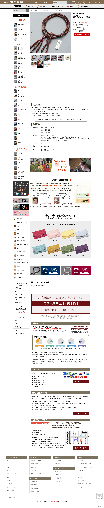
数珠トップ (17, 6)
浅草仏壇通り (81, 480)
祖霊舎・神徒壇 (11, 487)
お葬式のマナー (58, 481)
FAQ (16, 291)
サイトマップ (81, 473)
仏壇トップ (36, 2)
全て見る (9, 460)
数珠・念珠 (19, 218)
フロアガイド (18, 327)
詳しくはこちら (81, 381)
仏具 (8, 477)
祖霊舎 (18, 266)
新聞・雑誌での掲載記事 (84, 484)
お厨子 (18, 248)
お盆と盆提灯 (58, 460)
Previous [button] (32, 32)
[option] (50, 32)
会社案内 (17, 320)
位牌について (34, 470)
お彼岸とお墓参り (59, 478)
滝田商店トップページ (84, 487)
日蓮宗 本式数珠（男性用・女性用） (46, 10)
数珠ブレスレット (56, 6)
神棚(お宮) (9, 484)
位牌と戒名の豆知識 (36, 473)
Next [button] (69, 32)
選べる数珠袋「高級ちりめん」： (81, 25)
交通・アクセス (81, 448)
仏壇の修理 (33, 467)
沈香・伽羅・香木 (21, 240)
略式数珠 (28, 6)
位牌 (18, 229)
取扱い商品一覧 (11, 497)
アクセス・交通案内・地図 (85, 467)
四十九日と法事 (58, 471)
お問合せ (80, 470)
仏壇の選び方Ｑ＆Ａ (36, 463)
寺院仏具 (9, 480)
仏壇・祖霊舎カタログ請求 (21, 298)
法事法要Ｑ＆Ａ (58, 474)
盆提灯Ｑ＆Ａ (58, 463)
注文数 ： (76, 29)
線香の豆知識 (34, 484)
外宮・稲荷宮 (10, 490)
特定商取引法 (18, 302)
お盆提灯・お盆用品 (21, 262)
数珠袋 (70, 6)
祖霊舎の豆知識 (35, 491)
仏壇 (18, 226)
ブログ (43, 2)
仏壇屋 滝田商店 (53, 501)
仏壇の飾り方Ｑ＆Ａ (36, 460)
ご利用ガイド (18, 288)
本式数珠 (41, 6)
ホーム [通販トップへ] (32, 10)
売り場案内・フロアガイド (85, 463)
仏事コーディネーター (21, 333)
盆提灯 (8, 494)
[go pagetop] (99, 504)
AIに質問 (48, 2)
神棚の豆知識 (34, 488)
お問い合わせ (18, 294)
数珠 (36, 10)
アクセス (17, 323)
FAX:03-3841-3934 (21, 309)
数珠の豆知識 (34, 481)
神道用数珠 (82, 6)
